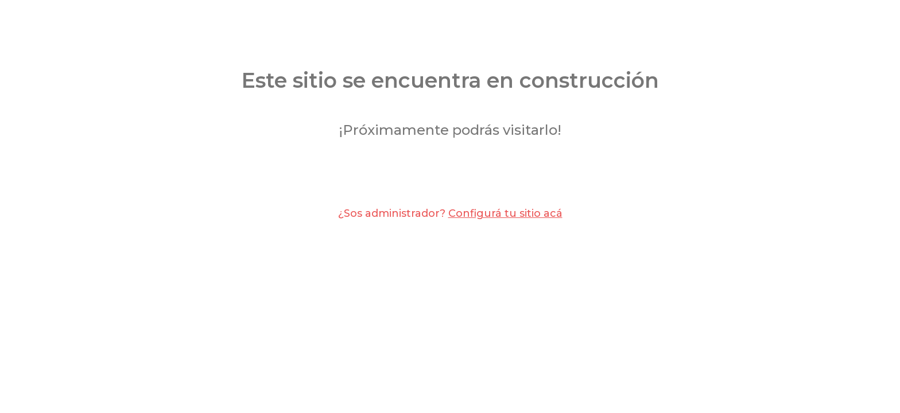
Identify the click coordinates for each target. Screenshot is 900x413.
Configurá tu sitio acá (505, 213)
